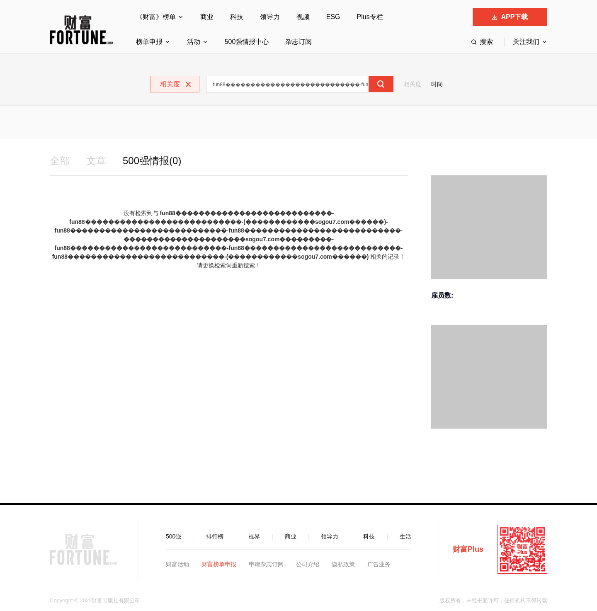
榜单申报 (149, 41)
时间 (437, 84)
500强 (173, 536)
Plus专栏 (370, 16)
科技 (236, 16)
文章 (96, 160)
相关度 (412, 84)
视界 (254, 536)
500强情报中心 (247, 41)
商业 (207, 16)
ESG (333, 16)
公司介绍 (307, 564)
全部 (60, 160)
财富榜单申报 (218, 564)
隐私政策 (343, 564)
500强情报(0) (152, 160)
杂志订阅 (298, 41)
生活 (405, 536)
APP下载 (510, 16)
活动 (193, 41)
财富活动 (177, 564)
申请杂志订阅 (266, 564)
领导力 (270, 16)
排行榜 (214, 536)
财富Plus (468, 549)
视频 (303, 16)
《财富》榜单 (156, 16)
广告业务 (379, 564)
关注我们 (526, 41)
